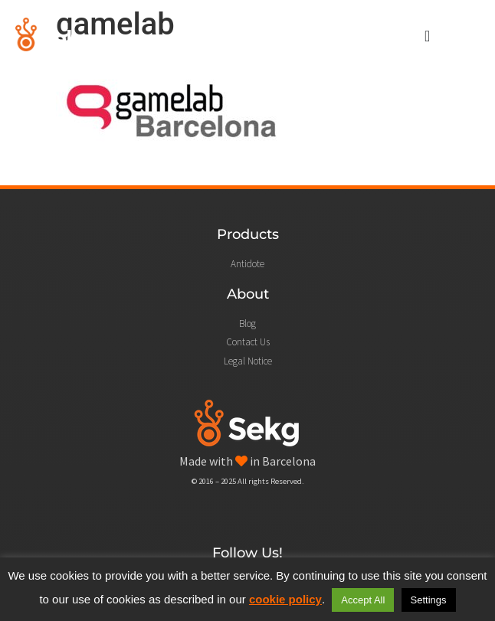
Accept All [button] (363, 600)
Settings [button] (429, 600)
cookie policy (285, 599)
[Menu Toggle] (427, 36)
